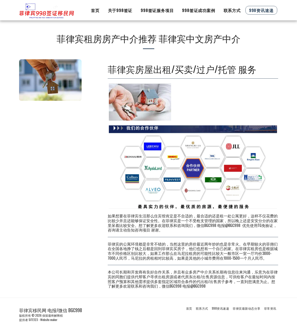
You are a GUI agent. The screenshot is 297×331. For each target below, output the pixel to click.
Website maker (48, 319)
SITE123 (33, 319)
